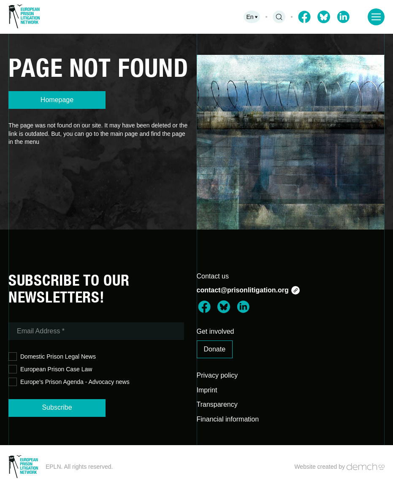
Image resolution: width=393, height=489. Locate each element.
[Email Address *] (96, 331)
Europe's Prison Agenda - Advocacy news (69, 382)
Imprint (207, 390)
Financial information (228, 419)
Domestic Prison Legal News (52, 357)
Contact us (213, 276)
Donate (215, 349)
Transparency (217, 404)
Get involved (215, 331)
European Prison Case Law (50, 369)
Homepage (57, 99)
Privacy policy (217, 375)
